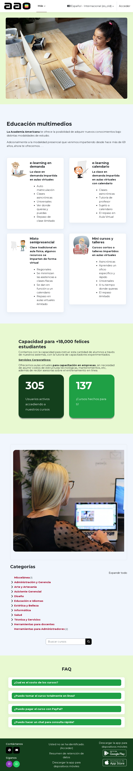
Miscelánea (22, 577)
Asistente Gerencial (27, 591)
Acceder (124, 6)
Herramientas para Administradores (39, 629)
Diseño (19, 596)
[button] (90, 6)
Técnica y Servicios (27, 619)
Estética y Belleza (26, 605)
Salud (18, 615)
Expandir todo (118, 572)
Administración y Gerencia (32, 582)
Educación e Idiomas (28, 600)
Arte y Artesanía (25, 586)
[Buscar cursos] (66, 642)
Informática (22, 610)
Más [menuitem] (40, 5)
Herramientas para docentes (34, 624)
